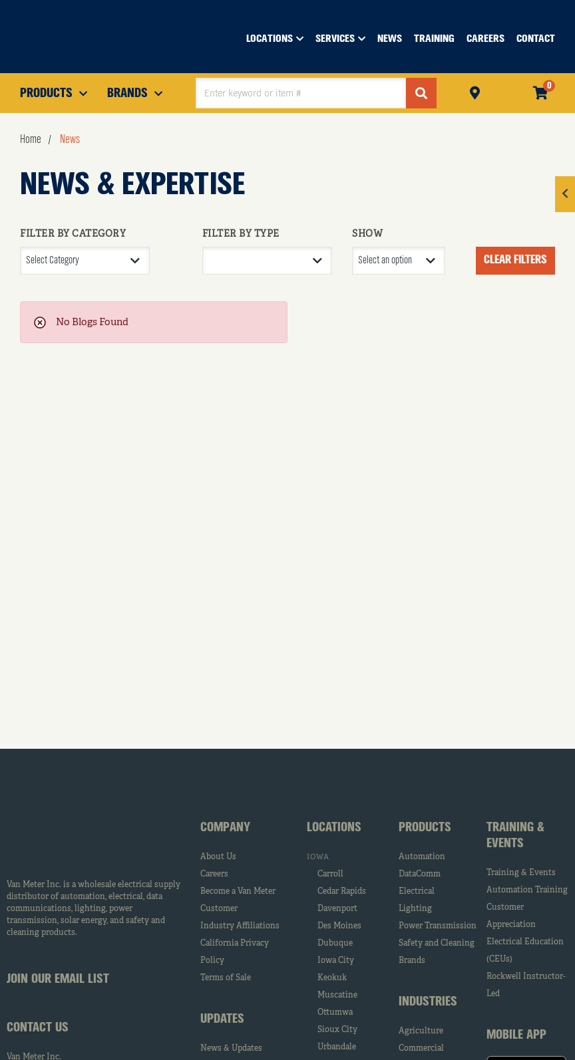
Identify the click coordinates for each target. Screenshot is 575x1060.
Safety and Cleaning (437, 944)
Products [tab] (425, 828)
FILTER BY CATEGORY (73, 234)
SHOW (367, 234)
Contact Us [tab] (38, 1028)
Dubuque (335, 944)
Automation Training (527, 890)
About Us (218, 857)
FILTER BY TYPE (241, 234)
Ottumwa (335, 1013)
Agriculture (421, 1031)
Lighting (415, 909)
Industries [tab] (428, 1002)
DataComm (420, 874)
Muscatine (337, 995)
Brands (412, 961)
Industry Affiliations (240, 926)
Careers (214, 874)
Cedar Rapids (341, 892)
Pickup (474, 91)
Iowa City (335, 961)
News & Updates (231, 1049)
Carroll (330, 874)
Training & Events (521, 873)
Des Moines (339, 926)
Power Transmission (438, 926)
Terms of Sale (225, 978)
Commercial (421, 1049)
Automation (422, 857)
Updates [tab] (222, 1019)
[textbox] (301, 93)
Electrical (417, 892)
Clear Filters (515, 260)
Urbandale (336, 1047)
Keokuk (332, 978)
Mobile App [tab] (516, 1035)
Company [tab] (225, 828)
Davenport (337, 909)
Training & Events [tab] (515, 836)
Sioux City (337, 1030)
